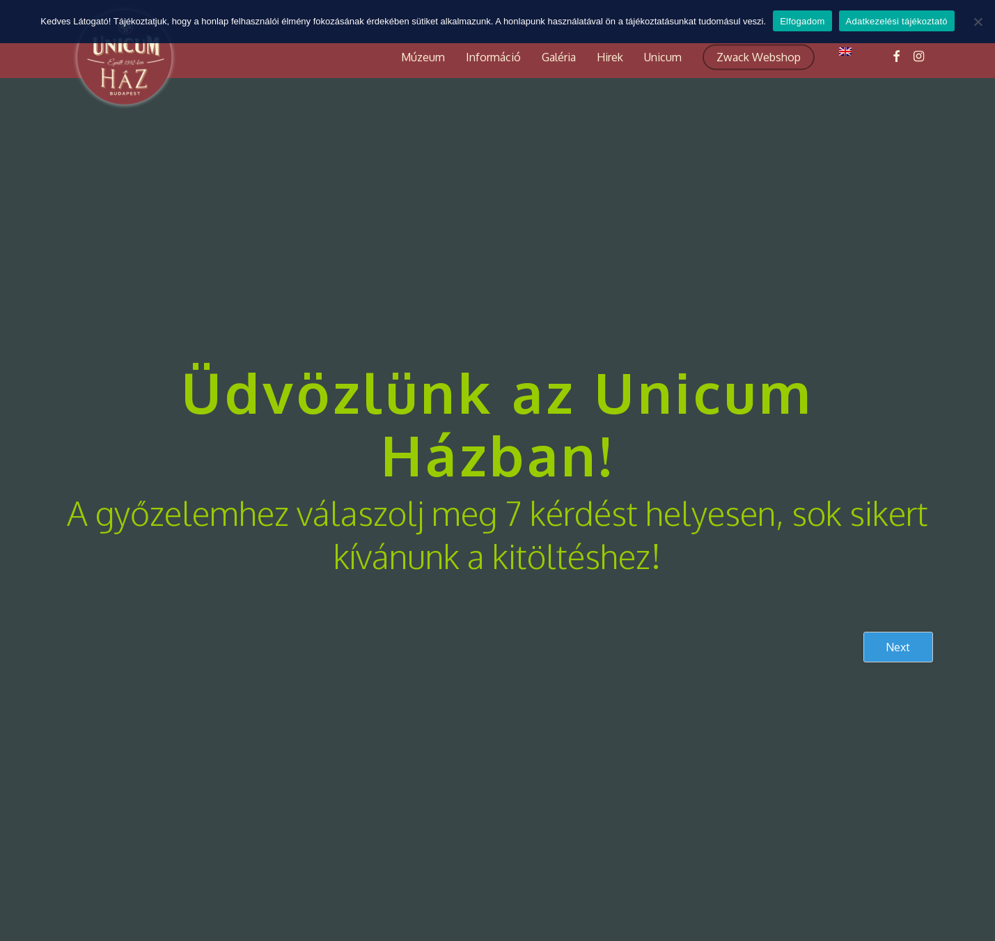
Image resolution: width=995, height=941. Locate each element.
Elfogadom (802, 21)
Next (898, 647)
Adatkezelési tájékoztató (897, 21)
